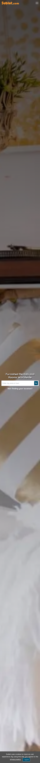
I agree (26, 760)
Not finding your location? (20, 388)
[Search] (17, 383)
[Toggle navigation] (37, 3)
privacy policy (15, 759)
